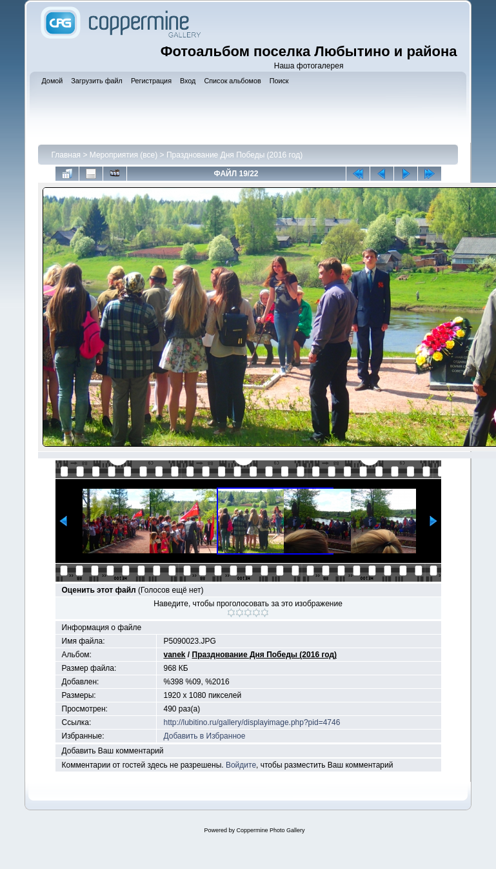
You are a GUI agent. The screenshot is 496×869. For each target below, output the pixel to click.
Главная (66, 154)
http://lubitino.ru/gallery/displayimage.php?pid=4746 (251, 722)
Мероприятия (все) (123, 154)
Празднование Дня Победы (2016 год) (234, 154)
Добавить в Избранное (204, 736)
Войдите (241, 765)
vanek (174, 654)
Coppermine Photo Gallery (270, 830)
